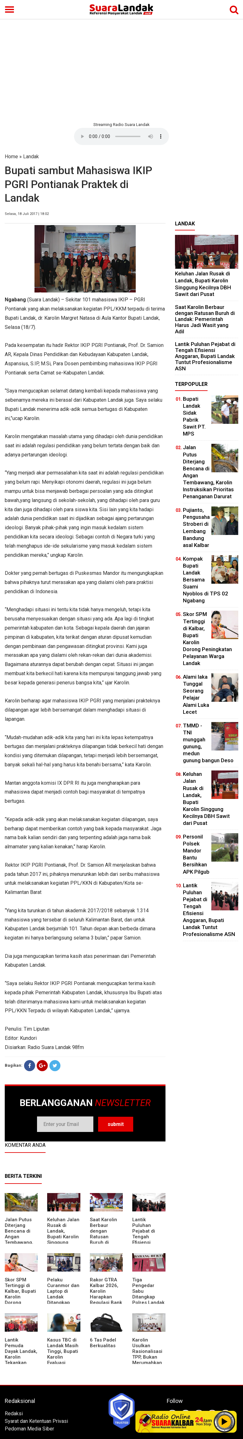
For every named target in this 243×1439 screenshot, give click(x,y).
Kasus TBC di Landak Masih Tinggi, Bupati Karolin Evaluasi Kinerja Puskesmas (62, 1357)
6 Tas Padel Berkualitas (103, 1342)
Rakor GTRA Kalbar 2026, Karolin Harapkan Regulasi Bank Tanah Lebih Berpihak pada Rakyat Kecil (106, 1300)
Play (224, 1421)
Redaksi (14, 1414)
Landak (31, 157)
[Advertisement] (121, 69)
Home (11, 157)
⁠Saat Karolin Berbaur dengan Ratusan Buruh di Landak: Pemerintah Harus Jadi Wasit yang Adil (205, 319)
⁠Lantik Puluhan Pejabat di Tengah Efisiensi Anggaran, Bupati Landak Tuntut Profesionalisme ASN (205, 356)
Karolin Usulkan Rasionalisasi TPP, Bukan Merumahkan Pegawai (147, 1354)
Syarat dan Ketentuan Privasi (36, 1421)
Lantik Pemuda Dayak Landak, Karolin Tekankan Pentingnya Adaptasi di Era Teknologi (21, 1360)
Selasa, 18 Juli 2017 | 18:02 (27, 214)
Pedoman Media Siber (29, 1429)
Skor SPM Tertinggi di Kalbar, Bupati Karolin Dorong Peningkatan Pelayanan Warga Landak (21, 1300)
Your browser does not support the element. (121, 136)
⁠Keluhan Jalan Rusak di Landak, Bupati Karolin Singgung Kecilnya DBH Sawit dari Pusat (63, 1239)
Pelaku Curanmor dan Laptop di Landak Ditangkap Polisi (63, 1294)
